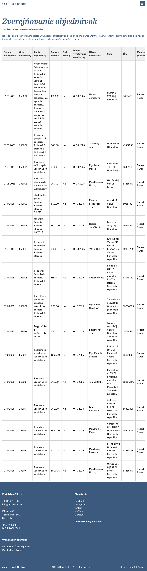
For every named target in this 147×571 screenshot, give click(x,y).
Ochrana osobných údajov (131, 567)
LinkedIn (79, 514)
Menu (143, 2)
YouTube (79, 511)
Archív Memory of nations (88, 521)
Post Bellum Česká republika (16, 546)
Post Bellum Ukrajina (12, 549)
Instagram (80, 504)
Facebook (79, 501)
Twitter (78, 507)
